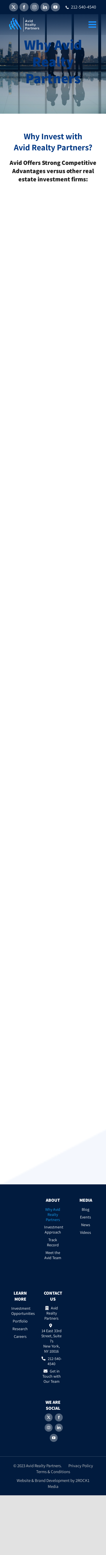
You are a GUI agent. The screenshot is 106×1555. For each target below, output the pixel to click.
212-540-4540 (81, 7)
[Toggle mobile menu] (93, 24)
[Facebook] (59, 1417)
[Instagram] (49, 1428)
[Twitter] (49, 1417)
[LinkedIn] (59, 1428)
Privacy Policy (80, 1465)
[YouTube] (54, 1438)
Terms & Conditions (53, 1471)
